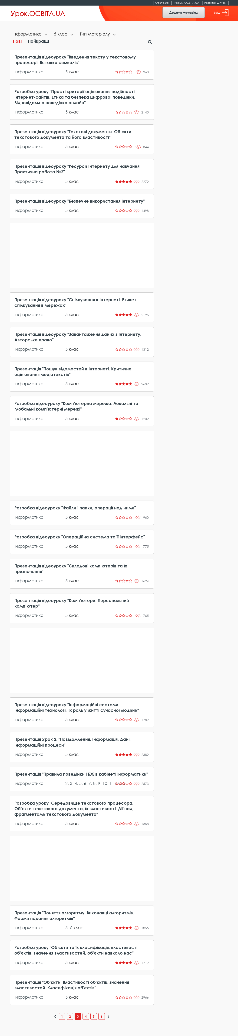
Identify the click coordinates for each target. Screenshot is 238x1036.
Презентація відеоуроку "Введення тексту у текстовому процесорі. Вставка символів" (75, 59)
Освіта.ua (162, 2)
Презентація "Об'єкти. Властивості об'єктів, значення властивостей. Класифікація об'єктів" (71, 985)
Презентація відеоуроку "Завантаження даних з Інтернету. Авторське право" (77, 337)
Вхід (221, 12)
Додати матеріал (183, 12)
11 (111, 783)
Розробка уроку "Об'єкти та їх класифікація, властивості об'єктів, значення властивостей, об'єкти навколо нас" (75, 950)
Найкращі (38, 41)
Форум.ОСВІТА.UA (186, 2)
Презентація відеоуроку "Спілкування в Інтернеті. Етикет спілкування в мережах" (75, 302)
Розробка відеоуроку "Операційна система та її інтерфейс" (79, 536)
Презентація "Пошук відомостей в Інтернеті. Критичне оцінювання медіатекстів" (73, 371)
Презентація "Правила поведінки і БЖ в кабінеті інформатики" (81, 774)
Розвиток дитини (215, 2)
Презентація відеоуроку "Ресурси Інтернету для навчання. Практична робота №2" (77, 169)
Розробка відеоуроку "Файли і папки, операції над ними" (75, 507)
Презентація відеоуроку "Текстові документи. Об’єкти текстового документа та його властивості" (72, 134)
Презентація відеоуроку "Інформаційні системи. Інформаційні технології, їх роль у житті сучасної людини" (76, 707)
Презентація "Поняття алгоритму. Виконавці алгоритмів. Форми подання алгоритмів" (74, 915)
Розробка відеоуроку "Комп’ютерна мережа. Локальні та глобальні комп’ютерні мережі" (76, 406)
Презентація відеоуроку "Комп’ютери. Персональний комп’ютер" (71, 603)
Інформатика (28, 71)
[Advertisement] (82, 255)
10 (104, 783)
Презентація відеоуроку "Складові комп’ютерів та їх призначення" (70, 568)
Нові (17, 41)
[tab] (30, 34)
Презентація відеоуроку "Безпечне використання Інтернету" (79, 201)
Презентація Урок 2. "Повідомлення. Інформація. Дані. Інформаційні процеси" (72, 742)
